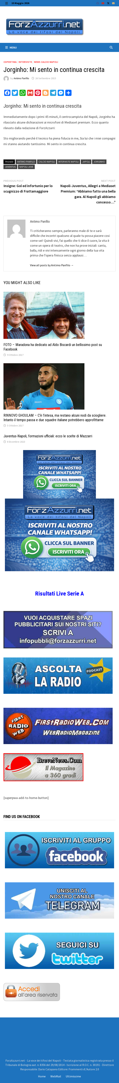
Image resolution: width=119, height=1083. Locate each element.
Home (42, 1076)
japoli (86, 161)
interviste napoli (68, 161)
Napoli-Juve (26, 166)
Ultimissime (73, 1076)
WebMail (55, 1076)
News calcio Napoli (46, 62)
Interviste (25, 62)
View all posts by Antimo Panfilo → (52, 265)
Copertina (10, 62)
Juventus (10, 166)
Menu (11, 47)
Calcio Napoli (47, 161)
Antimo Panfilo (21, 78)
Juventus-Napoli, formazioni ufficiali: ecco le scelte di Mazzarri (47, 436)
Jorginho (99, 161)
